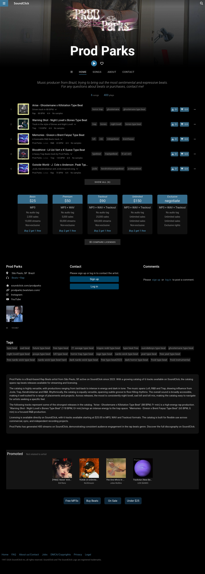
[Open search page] (201, 3)
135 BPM (61, 158)
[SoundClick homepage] (21, 3)
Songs (97, 72)
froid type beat (159, 359)
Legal (88, 554)
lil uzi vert (126, 153)
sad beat (25, 348)
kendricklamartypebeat (112, 168)
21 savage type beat (82, 348)
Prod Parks (37, 143)
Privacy (78, 554)
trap (94, 124)
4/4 (48, 113)
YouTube (16, 299)
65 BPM (59, 143)
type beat (12, 348)
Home (83, 72)
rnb (101, 139)
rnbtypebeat (113, 139)
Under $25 (133, 500)
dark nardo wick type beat (83, 359)
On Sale (112, 500)
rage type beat (104, 354)
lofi (93, 139)
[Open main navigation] (4, 3)
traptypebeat (111, 153)
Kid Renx (62, 483)
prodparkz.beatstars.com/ (25, 290)
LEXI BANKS (142, 483)
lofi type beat (60, 354)
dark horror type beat (136, 359)
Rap (34, 113)
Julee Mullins (116, 483)
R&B (52, 143)
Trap (34, 128)
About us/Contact (29, 554)
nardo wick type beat (126, 354)
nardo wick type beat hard (52, 359)
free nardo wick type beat (21, 359)
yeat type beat (149, 354)
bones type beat (133, 124)
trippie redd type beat (108, 348)
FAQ (13, 554)
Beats (15, 277)
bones (104, 124)
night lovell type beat (18, 354)
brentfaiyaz (128, 139)
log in (168, 279)
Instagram (16, 294)
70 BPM (59, 173)
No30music (89, 483)
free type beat (60, 348)
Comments (151, 266)
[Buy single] (174, 109)
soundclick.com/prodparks (26, 285)
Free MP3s (71, 500)
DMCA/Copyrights (61, 554)
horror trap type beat (82, 354)
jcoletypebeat (134, 168)
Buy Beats (92, 500)
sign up (156, 279)
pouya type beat (41, 354)
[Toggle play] (11, 109)
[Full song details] (194, 109)
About (112, 72)
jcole (94, 168)
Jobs (44, 554)
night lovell (116, 124)
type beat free (131, 348)
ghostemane (113, 109)
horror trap (97, 109)
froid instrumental (180, 359)
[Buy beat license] (184, 109)
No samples (57, 113)
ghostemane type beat (134, 109)
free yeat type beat (170, 354)
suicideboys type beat (153, 348)
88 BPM (41, 113)
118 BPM (43, 128)
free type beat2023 (111, 359)
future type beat (41, 348)
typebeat (96, 153)
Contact (128, 72)
